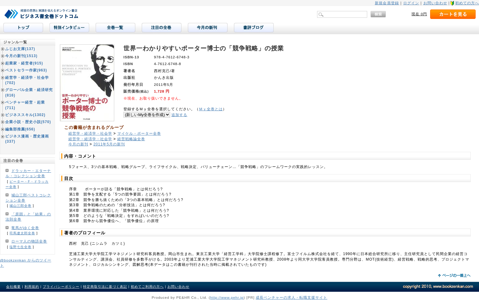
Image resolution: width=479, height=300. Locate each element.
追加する (179, 115)
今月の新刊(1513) (21, 56)
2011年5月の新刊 (109, 144)
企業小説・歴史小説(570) (28, 122)
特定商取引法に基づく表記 (105, 286)
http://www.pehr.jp (227, 297)
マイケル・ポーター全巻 (139, 133)
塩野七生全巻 (20, 247)
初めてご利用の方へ (147, 286)
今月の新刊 (78, 144)
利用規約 (31, 286)
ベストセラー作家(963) (26, 70)
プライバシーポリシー (61, 286)
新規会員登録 (387, 3)
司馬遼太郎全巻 (22, 233)
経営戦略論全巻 (131, 139)
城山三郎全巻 (20, 205)
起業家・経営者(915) (24, 63)
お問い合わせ (435, 3)
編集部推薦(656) (20, 129)
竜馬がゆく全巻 (25, 228)
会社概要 (13, 286)
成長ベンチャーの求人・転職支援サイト (291, 297)
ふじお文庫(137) (20, 49)
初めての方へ (467, 3)
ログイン (411, 3)
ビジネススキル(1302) (25, 115)
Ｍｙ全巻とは (211, 109)
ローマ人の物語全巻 (29, 241)
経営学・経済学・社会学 (90, 133)
